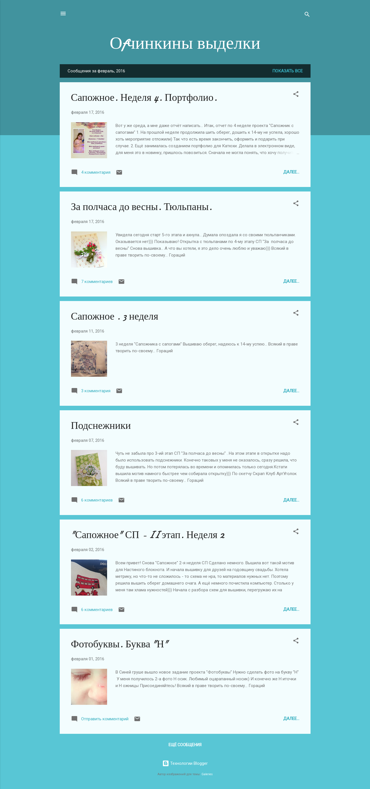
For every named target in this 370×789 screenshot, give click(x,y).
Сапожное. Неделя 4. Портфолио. (144, 97)
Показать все (287, 70)
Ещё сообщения (185, 745)
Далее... (291, 172)
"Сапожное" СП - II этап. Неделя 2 (147, 535)
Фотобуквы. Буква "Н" (120, 644)
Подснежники (101, 426)
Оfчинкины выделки (185, 43)
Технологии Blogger (185, 763)
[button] (296, 95)
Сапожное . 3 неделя (114, 316)
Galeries (207, 774)
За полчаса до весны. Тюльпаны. (141, 207)
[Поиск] (307, 15)
